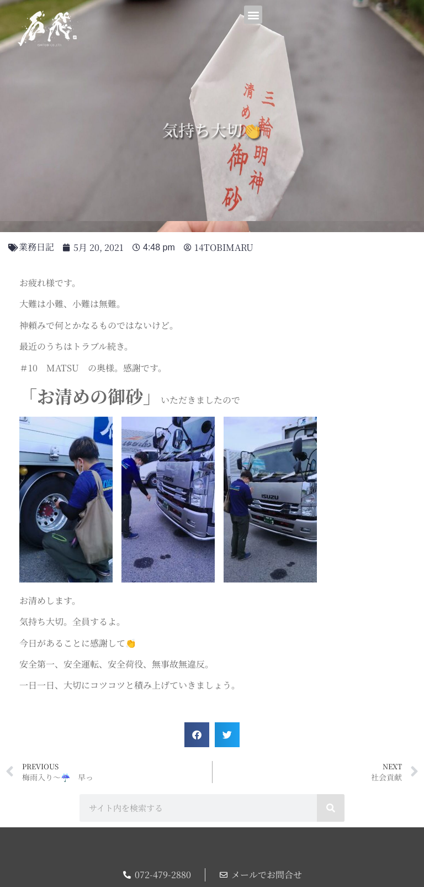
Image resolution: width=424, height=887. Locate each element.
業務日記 (36, 246)
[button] (253, 15)
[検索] (330, 808)
